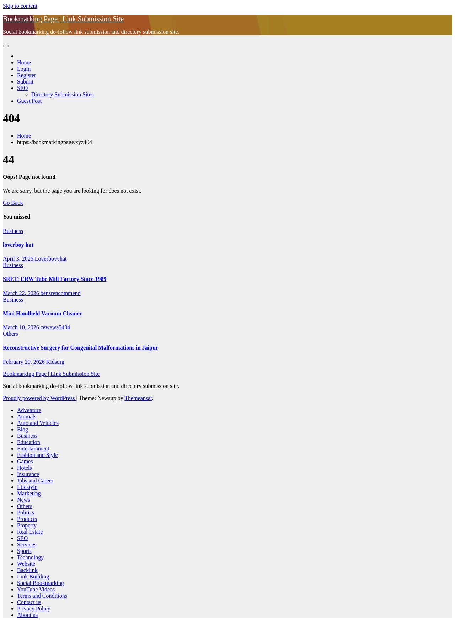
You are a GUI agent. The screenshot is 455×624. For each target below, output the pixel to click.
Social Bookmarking (40, 583)
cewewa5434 (55, 327)
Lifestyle (27, 487)
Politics (25, 513)
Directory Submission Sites (62, 94)
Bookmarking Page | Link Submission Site (63, 19)
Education (28, 442)
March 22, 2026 (22, 293)
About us (27, 615)
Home (24, 62)
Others (10, 334)
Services (26, 545)
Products (27, 519)
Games (25, 461)
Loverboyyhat (51, 259)
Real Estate (30, 532)
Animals (26, 417)
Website (26, 564)
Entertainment (33, 449)
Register (26, 75)
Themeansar (138, 398)
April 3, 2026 (19, 259)
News (23, 500)
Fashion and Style (37, 455)
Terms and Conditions (42, 596)
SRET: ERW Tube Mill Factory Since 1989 (54, 279)
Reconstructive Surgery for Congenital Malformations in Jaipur (80, 348)
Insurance (28, 474)
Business (13, 231)
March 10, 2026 (22, 327)
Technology (30, 557)
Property (27, 525)
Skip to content (20, 6)
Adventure (29, 410)
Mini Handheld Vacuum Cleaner (42, 313)
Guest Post (29, 101)
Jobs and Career (35, 481)
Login (24, 69)
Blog (22, 429)
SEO (22, 88)
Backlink (27, 570)
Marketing (29, 493)
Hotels (24, 468)
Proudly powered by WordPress (39, 398)
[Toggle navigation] (6, 46)
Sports (24, 551)
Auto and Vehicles (38, 423)
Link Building (33, 577)
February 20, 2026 (24, 362)
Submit (25, 82)
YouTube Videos (36, 589)
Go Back (13, 203)
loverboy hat (18, 245)
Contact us (29, 602)
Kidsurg (55, 362)
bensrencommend (61, 293)
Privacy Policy (33, 609)
